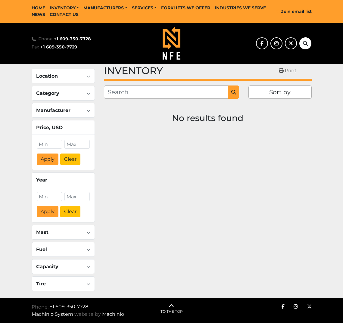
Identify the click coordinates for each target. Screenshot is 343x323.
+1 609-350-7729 (58, 47)
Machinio (113, 314)
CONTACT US (64, 14)
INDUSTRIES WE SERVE (240, 8)
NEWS (38, 14)
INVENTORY (63, 8)
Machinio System (52, 314)
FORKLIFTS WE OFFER (185, 8)
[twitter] (291, 43)
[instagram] (276, 43)
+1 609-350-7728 (72, 39)
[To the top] (172, 308)
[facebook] (262, 43)
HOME (38, 8)
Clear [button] (70, 159)
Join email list (296, 11)
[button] (64, 8)
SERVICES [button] (142, 8)
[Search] (305, 43)
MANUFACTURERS (103, 8)
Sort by (280, 92)
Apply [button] (48, 159)
